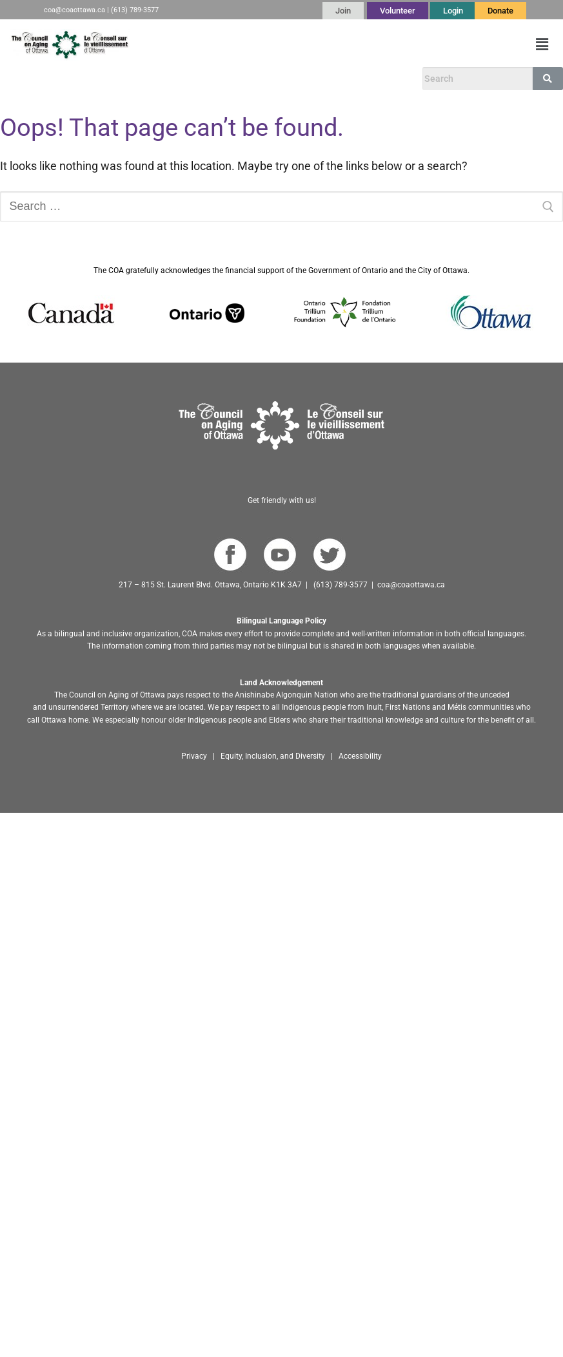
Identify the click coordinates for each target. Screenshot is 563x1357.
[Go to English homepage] (70, 45)
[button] (542, 44)
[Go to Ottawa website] (489, 312)
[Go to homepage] (281, 425)
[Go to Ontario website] (207, 313)
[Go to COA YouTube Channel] (279, 555)
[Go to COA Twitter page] (329, 555)
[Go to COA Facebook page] (230, 555)
